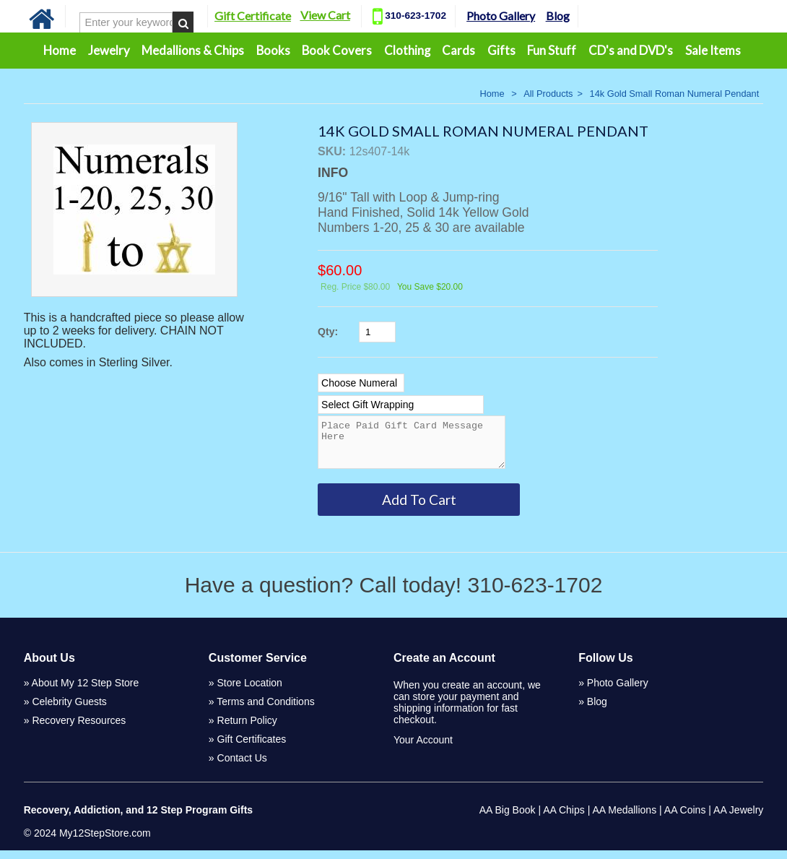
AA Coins (685, 818)
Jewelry (109, 50)
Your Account (423, 748)
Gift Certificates (252, 748)
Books (273, 50)
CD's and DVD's (630, 50)
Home (59, 50)
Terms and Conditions (265, 710)
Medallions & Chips (193, 50)
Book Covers (337, 50)
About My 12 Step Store (85, 691)
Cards (458, 50)
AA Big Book (507, 818)
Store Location (249, 691)
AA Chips (564, 818)
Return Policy (247, 729)
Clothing (407, 50)
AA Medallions (624, 818)
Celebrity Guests (69, 710)
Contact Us (242, 766)
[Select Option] (361, 383)
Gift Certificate (252, 15)
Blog (558, 15)
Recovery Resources (79, 729)
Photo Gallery (500, 15)
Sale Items (713, 50)
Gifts (501, 50)
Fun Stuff (551, 50)
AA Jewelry (738, 818)
